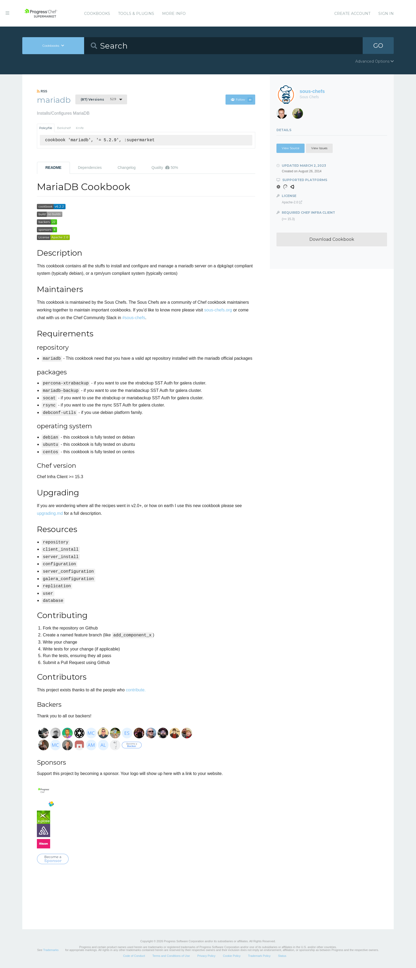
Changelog (127, 167)
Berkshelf (64, 128)
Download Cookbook (331, 239)
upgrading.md (50, 513)
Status (282, 955)
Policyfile (45, 128)
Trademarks (50, 950)
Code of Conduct (134, 955)
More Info (174, 13)
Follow (242, 99)
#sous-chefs (133, 317)
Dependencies (90, 167)
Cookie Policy (232, 955)
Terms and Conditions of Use (171, 955)
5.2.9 (98, 99)
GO (378, 45)
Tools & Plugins (136, 13)
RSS (42, 91)
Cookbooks (97, 13)
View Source (290, 148)
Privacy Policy (206, 955)
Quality (164, 167)
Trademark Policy (259, 955)
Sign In (386, 13)
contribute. (136, 690)
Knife (80, 128)
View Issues (319, 148)
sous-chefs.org (218, 310)
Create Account (352, 13)
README (53, 167)
